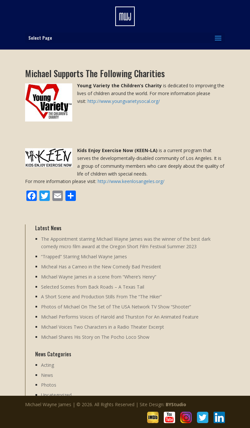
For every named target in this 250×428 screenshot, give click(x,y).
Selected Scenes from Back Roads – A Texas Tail (92, 287)
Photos (48, 385)
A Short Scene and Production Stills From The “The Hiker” (101, 296)
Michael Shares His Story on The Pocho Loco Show (95, 337)
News (47, 375)
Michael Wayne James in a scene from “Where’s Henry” (98, 277)
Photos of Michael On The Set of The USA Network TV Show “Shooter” (116, 307)
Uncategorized (56, 395)
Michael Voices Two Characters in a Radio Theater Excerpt (102, 327)
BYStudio (176, 404)
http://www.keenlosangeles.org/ (131, 181)
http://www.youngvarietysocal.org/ (124, 101)
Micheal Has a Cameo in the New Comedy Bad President (101, 267)
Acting (47, 365)
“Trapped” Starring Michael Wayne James (84, 256)
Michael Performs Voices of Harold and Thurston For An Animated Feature (120, 317)
